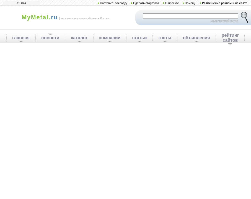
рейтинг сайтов (230, 38)
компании (109, 37)
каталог (79, 37)
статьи (139, 37)
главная (21, 37)
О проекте (172, 3)
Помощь (190, 3)
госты (165, 37)
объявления (196, 37)
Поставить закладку (113, 3)
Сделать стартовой (146, 3)
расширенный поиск (224, 20)
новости (50, 37)
